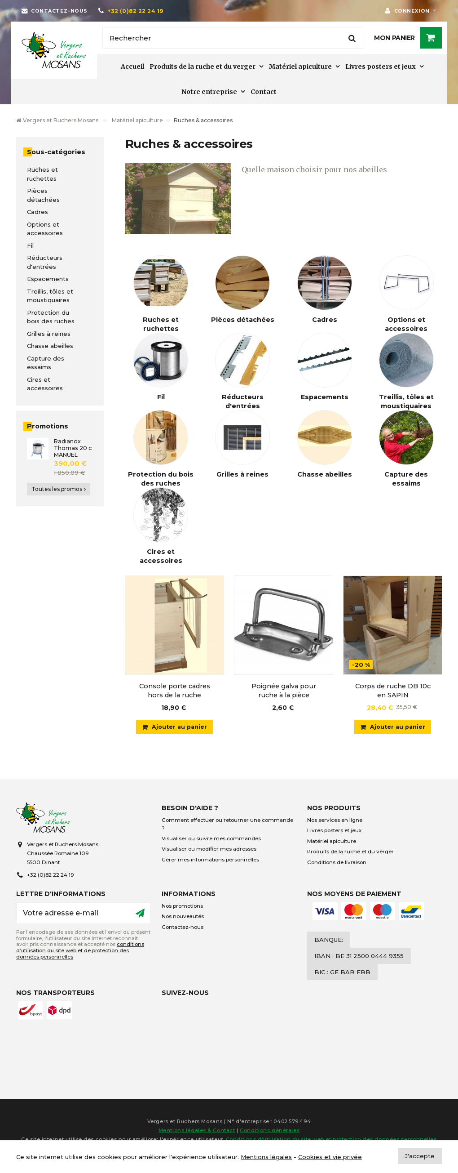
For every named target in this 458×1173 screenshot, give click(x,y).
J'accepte (420, 1156)
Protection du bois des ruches (51, 317)
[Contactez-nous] (54, 11)
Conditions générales (269, 1133)
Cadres (37, 211)
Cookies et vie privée (330, 1156)
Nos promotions (182, 908)
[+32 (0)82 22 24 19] (131, 11)
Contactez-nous (182, 929)
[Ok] (140, 915)
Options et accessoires (45, 229)
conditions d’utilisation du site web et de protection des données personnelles (80, 953)
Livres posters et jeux (380, 66)
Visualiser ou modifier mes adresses (209, 851)
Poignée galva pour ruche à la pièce (283, 690)
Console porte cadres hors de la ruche (174, 690)
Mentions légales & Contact (197, 1133)
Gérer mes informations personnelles (210, 862)
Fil (30, 245)
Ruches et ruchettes (42, 174)
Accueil (132, 66)
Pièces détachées (43, 195)
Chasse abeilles (50, 345)
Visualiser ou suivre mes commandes (211, 841)
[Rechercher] (232, 38)
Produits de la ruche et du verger (202, 66)
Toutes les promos (58, 489)
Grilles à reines (48, 333)
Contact (264, 92)
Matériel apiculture (300, 66)
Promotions (47, 426)
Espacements (48, 278)
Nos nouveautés (183, 919)
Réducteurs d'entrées (44, 262)
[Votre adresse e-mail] (83, 915)
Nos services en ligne (334, 823)
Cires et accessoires (45, 384)
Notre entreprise (209, 92)
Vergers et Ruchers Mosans (57, 120)
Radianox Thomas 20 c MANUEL (73, 448)
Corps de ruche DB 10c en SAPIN (393, 690)
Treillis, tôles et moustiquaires (50, 296)
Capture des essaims (45, 363)
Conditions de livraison (336, 864)
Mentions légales (266, 1156)
